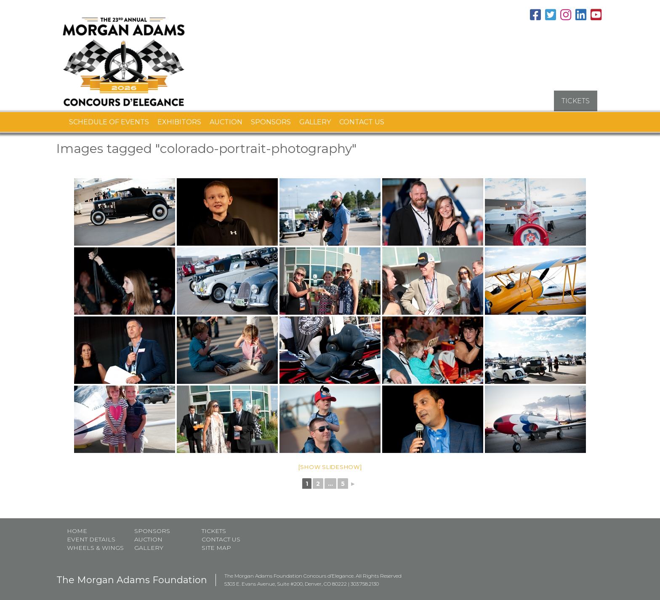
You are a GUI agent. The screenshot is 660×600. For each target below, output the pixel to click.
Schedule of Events (109, 118)
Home (77, 527)
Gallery (315, 118)
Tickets (214, 527)
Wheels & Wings (95, 544)
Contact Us (361, 118)
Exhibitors (179, 118)
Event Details (91, 536)
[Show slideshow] (330, 463)
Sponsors (271, 118)
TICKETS (576, 97)
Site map (216, 544)
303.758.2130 (365, 580)
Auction (226, 118)
